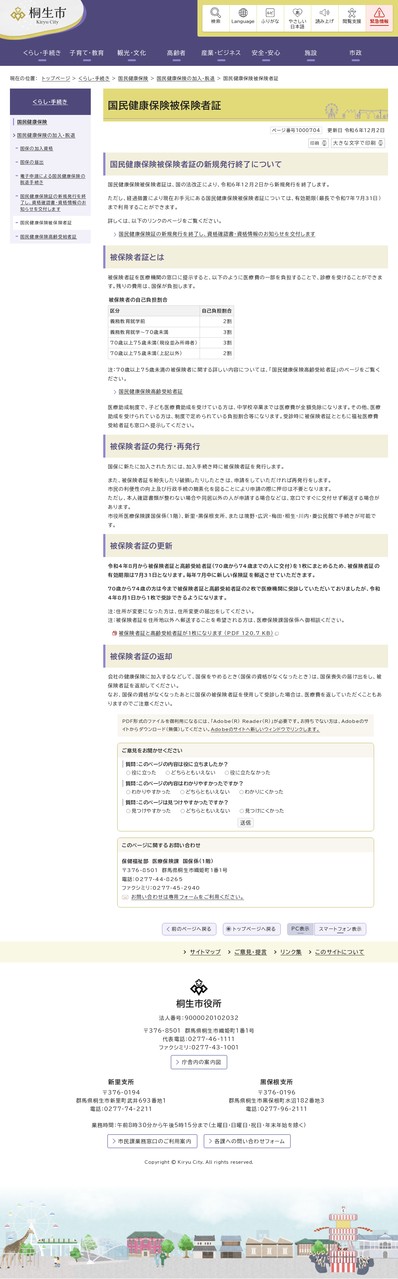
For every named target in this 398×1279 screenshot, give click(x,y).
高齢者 (176, 53)
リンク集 (291, 952)
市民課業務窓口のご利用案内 (155, 1141)
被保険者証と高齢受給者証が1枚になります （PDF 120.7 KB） (199, 633)
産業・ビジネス (221, 53)
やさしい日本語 (297, 24)
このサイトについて (339, 952)
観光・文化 (131, 53)
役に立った (146, 772)
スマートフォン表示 (340, 929)
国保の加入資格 (36, 148)
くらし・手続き (42, 53)
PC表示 (300, 928)
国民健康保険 (133, 78)
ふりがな (270, 21)
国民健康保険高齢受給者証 (151, 391)
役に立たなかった (250, 772)
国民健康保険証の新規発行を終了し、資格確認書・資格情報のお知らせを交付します (217, 233)
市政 (355, 53)
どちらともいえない (195, 772)
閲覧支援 (351, 21)
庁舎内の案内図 (201, 1062)
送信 (245, 822)
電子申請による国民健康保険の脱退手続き (53, 179)
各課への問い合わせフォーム (250, 1141)
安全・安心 (266, 53)
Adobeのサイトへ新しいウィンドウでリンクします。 (265, 729)
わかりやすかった (153, 791)
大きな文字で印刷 (354, 142)
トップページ (56, 78)
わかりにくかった (264, 791)
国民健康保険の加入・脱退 (186, 78)
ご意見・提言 (250, 952)
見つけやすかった (153, 811)
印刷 (315, 143)
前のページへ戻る (192, 929)
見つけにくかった (265, 811)
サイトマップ (205, 952)
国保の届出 (32, 162)
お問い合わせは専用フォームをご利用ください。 (187, 897)
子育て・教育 (87, 53)
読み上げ (324, 21)
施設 (311, 53)
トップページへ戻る (254, 929)
